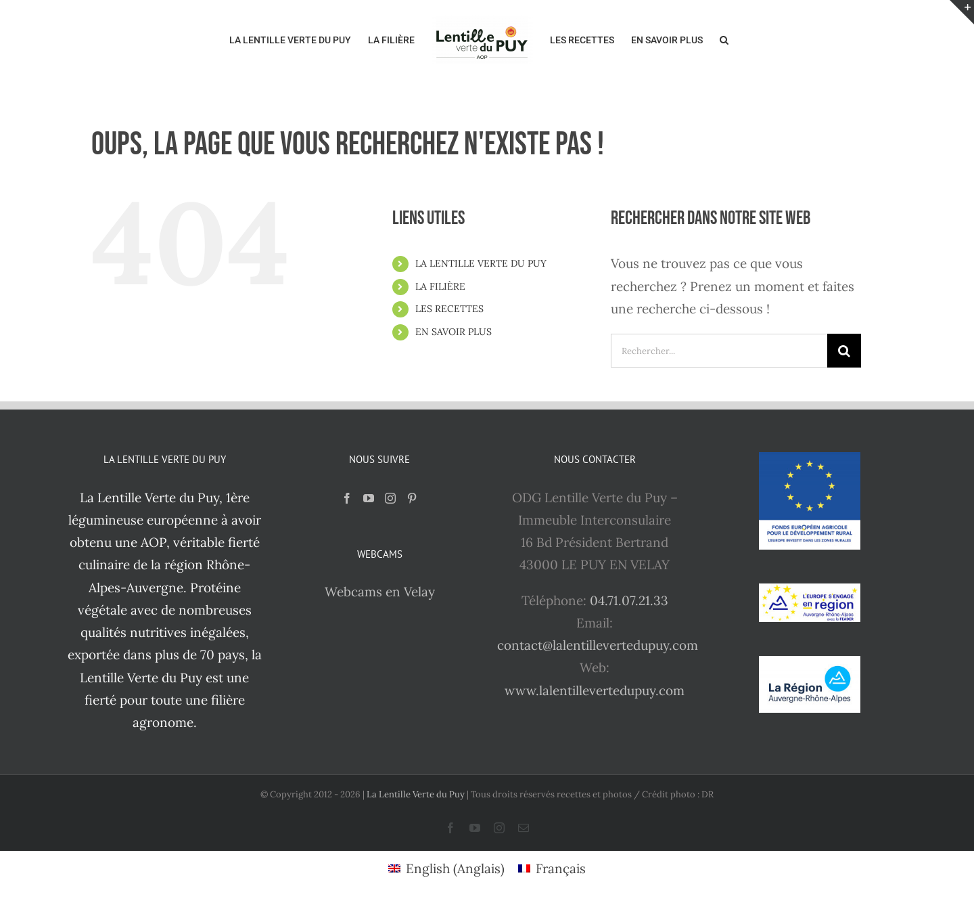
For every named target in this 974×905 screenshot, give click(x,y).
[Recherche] (844, 351)
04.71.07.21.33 (629, 600)
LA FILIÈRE (440, 286)
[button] (724, 38)
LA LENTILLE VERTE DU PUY (481, 263)
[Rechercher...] (719, 351)
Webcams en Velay (380, 591)
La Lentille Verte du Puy (417, 794)
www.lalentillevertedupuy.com (595, 690)
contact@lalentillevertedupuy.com (597, 645)
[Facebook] (347, 498)
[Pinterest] (412, 498)
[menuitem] (446, 868)
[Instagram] (390, 498)
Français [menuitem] (561, 868)
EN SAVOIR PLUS (453, 332)
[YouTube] (368, 498)
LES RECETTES (449, 309)
